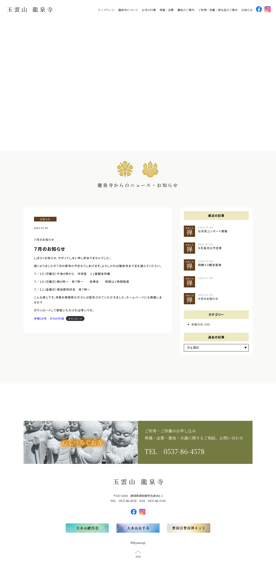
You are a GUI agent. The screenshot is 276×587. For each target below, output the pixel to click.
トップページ (106, 10)
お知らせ (247, 10)
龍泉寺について (128, 10)
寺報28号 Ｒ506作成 (49, 322)
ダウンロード (75, 322)
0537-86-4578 (184, 455)
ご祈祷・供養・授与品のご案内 (218, 10)
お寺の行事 (149, 10)
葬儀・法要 (167, 10)
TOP (138, 560)
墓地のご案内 (185, 10)
